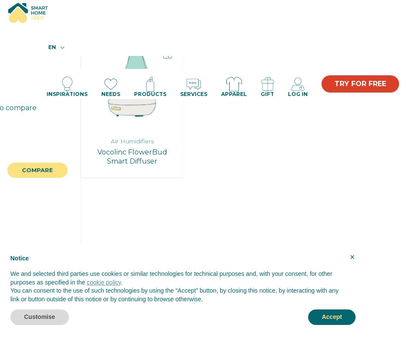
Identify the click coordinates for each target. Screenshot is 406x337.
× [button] (352, 257)
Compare (37, 170)
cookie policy (104, 282)
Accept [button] (332, 316)
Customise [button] (39, 316)
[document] (183, 281)
